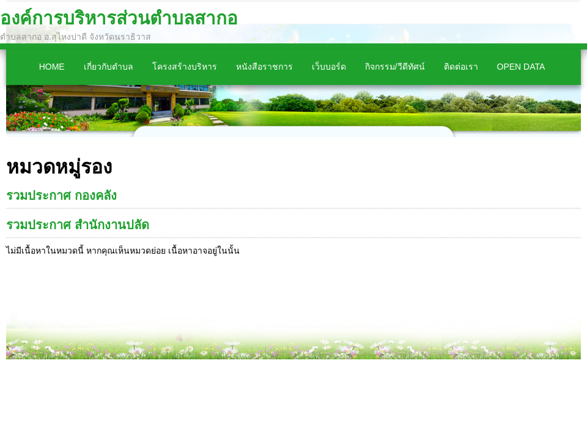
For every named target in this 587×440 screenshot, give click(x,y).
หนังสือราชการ (264, 67)
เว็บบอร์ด (329, 67)
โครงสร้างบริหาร (184, 67)
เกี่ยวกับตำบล (108, 67)
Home (52, 67)
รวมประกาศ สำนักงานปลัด (77, 225)
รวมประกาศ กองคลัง (61, 195)
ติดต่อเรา (461, 67)
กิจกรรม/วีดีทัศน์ (395, 67)
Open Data (521, 67)
